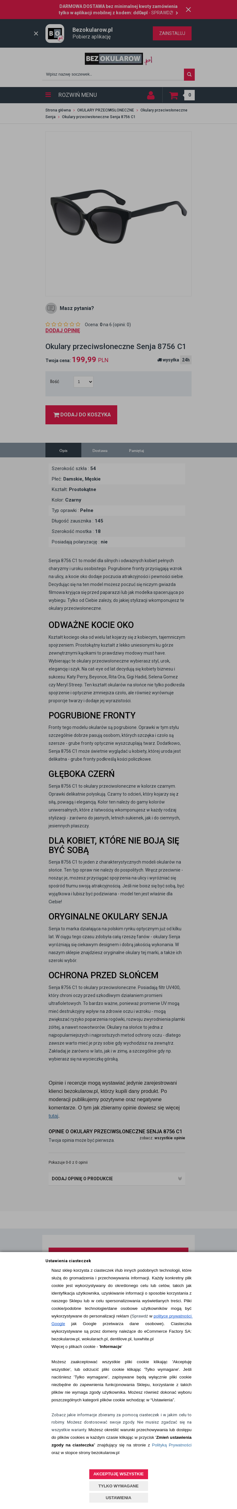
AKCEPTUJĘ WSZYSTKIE (118, 1474)
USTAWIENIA (119, 1497)
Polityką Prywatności (172, 1445)
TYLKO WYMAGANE (118, 1486)
